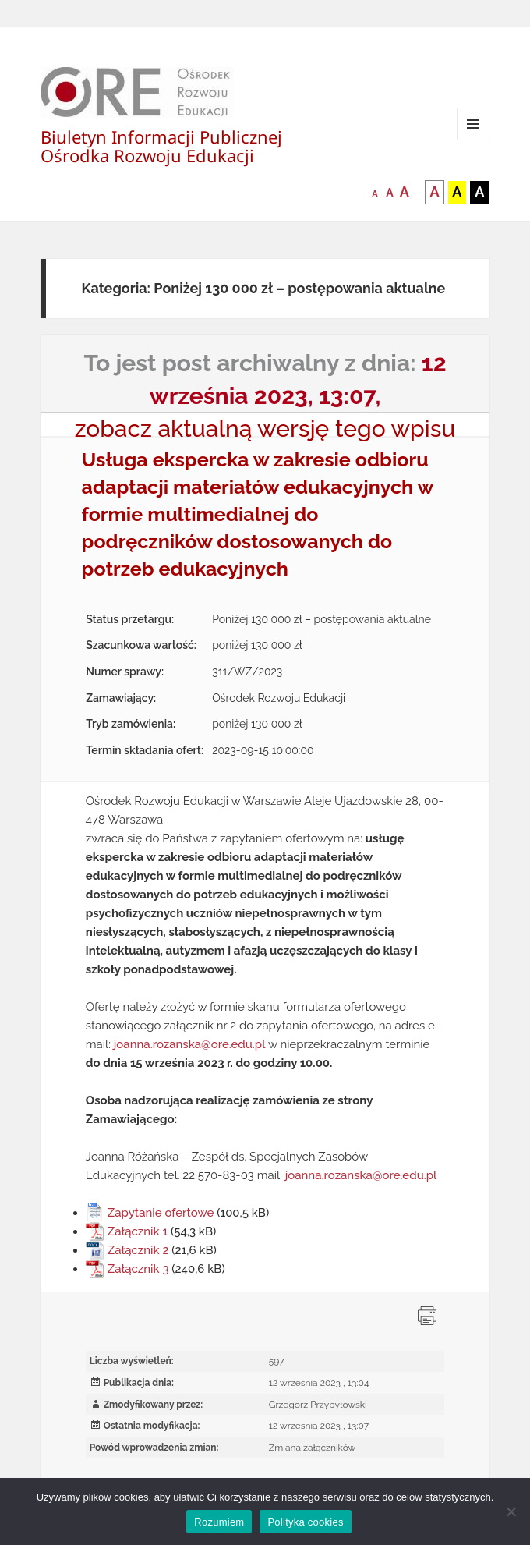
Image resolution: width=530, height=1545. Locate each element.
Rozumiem (219, 1522)
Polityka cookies (305, 1522)
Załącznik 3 (138, 1269)
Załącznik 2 (138, 1250)
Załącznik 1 (138, 1231)
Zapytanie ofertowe (161, 1213)
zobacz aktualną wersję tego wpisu (265, 428)
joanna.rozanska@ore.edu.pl (190, 1044)
